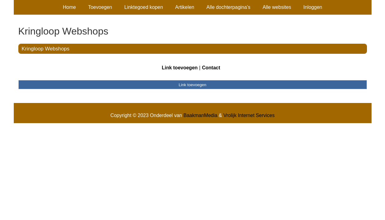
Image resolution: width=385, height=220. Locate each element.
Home (69, 7)
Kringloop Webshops (46, 49)
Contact (211, 67)
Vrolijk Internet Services (248, 115)
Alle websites (277, 7)
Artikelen (184, 7)
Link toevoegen (180, 67)
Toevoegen (100, 7)
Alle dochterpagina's (228, 7)
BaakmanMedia (200, 115)
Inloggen (312, 7)
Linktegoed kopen (143, 7)
